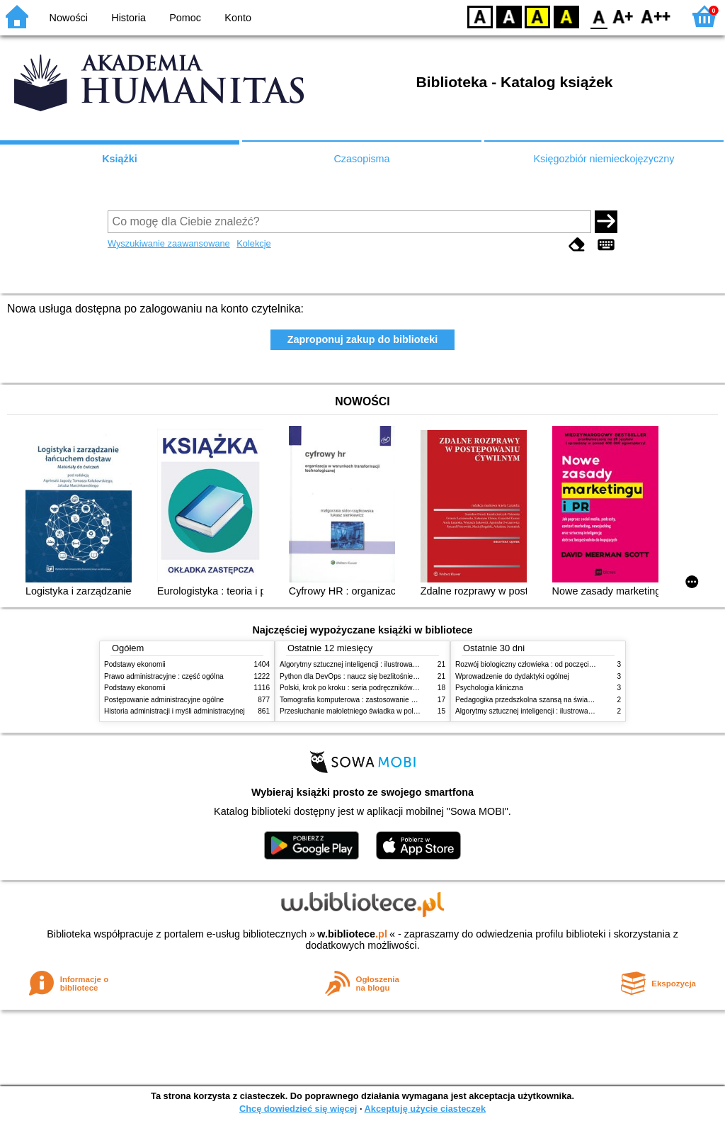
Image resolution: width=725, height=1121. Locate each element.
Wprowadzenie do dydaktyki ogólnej (512, 676)
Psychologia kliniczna (489, 688)
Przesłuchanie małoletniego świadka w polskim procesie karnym (381, 711)
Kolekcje (253, 243)
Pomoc (185, 17)
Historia (128, 17)
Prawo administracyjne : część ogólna (164, 676)
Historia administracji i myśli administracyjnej (174, 711)
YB (537, 16)
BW (509, 16)
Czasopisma (361, 158)
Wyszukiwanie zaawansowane (169, 243)
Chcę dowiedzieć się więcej (298, 1108)
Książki (119, 158)
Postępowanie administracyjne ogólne (164, 700)
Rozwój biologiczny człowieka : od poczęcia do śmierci (541, 664)
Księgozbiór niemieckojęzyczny (603, 158)
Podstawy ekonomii (135, 664)
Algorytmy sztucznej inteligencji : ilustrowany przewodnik (369, 664)
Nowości (69, 17)
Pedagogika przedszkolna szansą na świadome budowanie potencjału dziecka (579, 700)
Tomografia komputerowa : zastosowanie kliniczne (359, 700)
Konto (237, 17)
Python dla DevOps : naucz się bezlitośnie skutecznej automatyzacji (387, 676)
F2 (656, 16)
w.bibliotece (352, 934)
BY (566, 16)
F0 (598, 16)
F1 (623, 16)
